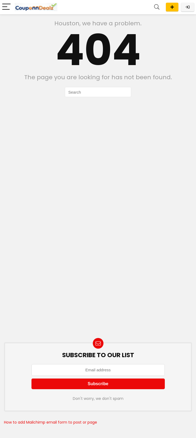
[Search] (156, 7)
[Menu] (6, 7)
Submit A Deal (172, 7)
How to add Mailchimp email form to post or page (50, 422)
